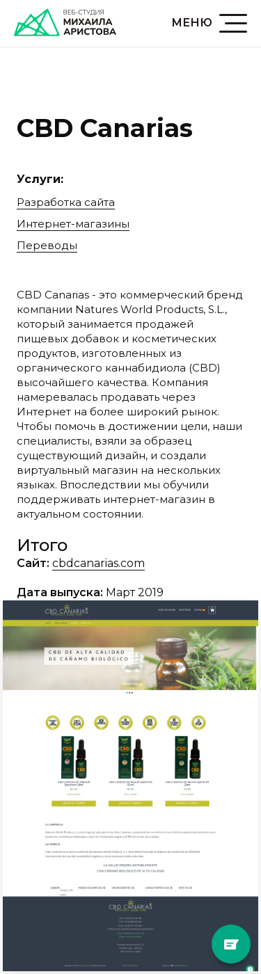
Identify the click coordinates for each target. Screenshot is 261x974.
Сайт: (33, 563)
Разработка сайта (66, 202)
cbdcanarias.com (98, 563)
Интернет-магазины (73, 223)
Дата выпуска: (60, 592)
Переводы (47, 245)
